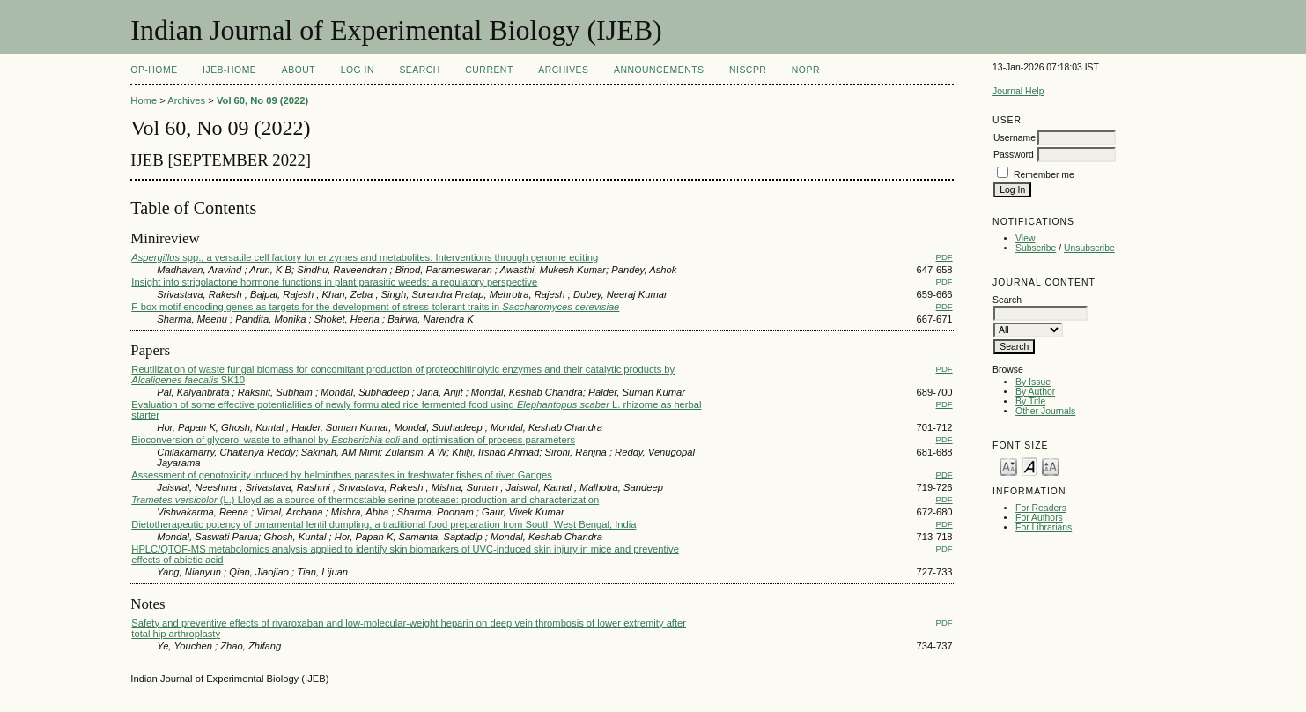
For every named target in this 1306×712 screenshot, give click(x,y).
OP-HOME (153, 70)
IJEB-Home (229, 70)
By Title (1030, 401)
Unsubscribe (1089, 248)
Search (419, 70)
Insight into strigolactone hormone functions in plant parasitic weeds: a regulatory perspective (334, 282)
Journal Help (1018, 91)
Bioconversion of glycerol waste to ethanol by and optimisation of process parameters (353, 439)
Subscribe (1035, 248)
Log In (357, 70)
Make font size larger (1050, 466)
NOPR (806, 70)
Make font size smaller (1008, 466)
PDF (944, 257)
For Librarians (1043, 527)
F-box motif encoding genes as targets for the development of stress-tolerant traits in (375, 306)
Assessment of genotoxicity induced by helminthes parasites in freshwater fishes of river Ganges (341, 475)
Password (1013, 154)
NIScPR (747, 70)
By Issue (1033, 382)
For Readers (1040, 508)
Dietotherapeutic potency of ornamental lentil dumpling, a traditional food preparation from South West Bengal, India (383, 524)
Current (489, 70)
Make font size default (1029, 466)
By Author (1035, 392)
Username (1014, 138)
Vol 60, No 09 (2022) (262, 100)
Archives (563, 70)
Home (143, 100)
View (1025, 238)
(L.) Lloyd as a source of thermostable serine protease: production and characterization (365, 499)
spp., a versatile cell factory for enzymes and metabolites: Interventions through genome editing (364, 257)
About (298, 70)
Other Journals (1045, 411)
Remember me (1044, 175)
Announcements (659, 70)
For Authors (1039, 518)
